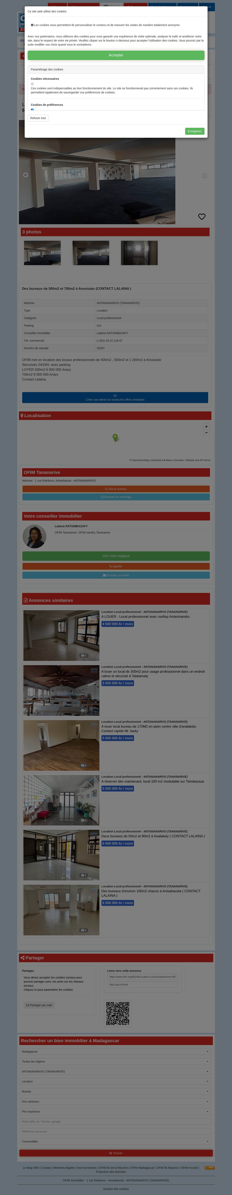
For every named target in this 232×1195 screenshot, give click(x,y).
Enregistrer (195, 131)
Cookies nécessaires (45, 78)
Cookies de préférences (47, 104)
